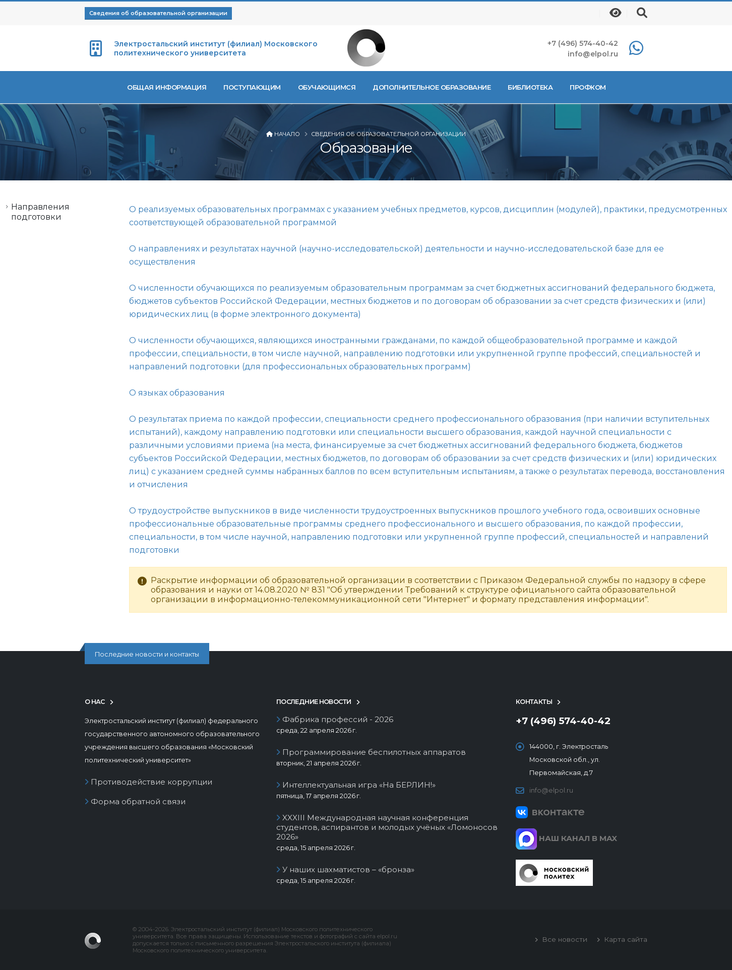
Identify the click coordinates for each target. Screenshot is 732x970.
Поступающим (252, 87)
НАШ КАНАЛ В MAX (566, 838)
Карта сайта (624, 939)
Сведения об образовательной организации (158, 13)
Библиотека (530, 87)
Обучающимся (327, 87)
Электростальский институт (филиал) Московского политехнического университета (216, 48)
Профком (588, 87)
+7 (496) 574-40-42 (582, 43)
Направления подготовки (40, 212)
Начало (287, 134)
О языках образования (177, 393)
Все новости (563, 939)
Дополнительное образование (432, 87)
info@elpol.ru (593, 53)
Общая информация (166, 87)
